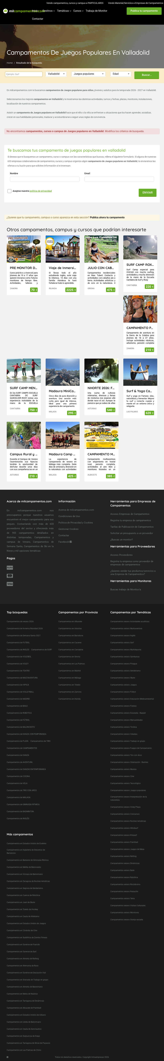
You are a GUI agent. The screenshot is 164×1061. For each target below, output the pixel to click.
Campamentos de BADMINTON (20, 811)
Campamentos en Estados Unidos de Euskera (26, 843)
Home (10, 63)
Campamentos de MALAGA (18, 797)
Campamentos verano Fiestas (123, 706)
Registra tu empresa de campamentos (130, 520)
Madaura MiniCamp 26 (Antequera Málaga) (63, 391)
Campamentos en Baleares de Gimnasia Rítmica (28, 860)
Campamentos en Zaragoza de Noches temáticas (28, 881)
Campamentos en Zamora (69, 692)
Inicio (35, 10)
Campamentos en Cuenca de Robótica (23, 895)
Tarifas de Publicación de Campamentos (132, 526)
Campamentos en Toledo (69, 685)
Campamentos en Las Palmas (71, 664)
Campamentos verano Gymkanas (124, 657)
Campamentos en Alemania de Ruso (22, 966)
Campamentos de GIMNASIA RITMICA (23, 804)
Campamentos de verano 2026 (20, 621)
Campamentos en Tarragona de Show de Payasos (28, 1043)
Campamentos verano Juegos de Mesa (127, 849)
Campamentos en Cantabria (70, 650)
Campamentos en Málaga (69, 678)
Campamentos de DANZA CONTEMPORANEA (26, 734)
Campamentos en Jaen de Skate (21, 902)
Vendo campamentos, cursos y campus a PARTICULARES (74, 3)
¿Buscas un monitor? (121, 539)
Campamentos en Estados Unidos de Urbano (26, 1015)
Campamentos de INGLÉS (18, 818)
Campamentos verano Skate (122, 678)
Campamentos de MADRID (18, 699)
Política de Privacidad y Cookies (75, 522)
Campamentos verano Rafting (123, 856)
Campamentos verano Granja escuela (126, 919)
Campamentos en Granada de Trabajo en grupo (27, 980)
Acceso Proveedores (121, 555)
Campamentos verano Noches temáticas (128, 821)
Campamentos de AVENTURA (20, 762)
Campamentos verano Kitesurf (123, 835)
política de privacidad (41, 191)
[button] (56, 73)
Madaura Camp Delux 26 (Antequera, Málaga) (63, 454)
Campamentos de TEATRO (18, 671)
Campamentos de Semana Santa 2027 (24, 635)
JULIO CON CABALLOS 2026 (101, 268)
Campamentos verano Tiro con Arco (126, 755)
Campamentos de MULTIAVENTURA (22, 678)
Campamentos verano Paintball (124, 842)
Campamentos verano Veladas (123, 734)
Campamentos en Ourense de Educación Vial (26, 973)
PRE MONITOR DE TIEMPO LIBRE (24, 268)
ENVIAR (148, 192)
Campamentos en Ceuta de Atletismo (23, 916)
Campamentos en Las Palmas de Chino (24, 1050)
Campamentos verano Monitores (124, 912)
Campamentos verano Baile (122, 870)
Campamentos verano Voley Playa (125, 807)
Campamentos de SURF (41, 650)
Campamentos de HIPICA (18, 685)
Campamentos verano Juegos (123, 685)
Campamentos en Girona (69, 657)
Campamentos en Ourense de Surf (21, 951)
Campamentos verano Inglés (122, 635)
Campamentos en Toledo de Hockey (22, 909)
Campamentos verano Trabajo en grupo (127, 741)
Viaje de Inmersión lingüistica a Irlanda (63, 268)
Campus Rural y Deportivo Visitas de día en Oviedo (24, 454)
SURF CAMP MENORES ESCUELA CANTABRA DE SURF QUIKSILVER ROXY (24, 388)
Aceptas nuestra (32, 191)
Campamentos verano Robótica (124, 877)
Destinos (48, 10)
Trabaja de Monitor (96, 10)
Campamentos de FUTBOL (18, 642)
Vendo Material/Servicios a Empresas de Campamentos (135, 3)
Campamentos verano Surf (122, 642)
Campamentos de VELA (17, 783)
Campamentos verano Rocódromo (125, 884)
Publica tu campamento (144, 10)
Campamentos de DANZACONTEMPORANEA (26, 769)
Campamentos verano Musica (123, 769)
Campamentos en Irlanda (69, 699)
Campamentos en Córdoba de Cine (22, 930)
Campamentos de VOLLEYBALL (20, 692)
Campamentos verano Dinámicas (124, 863)
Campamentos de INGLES (18, 650)
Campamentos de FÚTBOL (18, 720)
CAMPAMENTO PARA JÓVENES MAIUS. (140, 328)
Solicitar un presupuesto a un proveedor (131, 533)
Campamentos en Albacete (70, 621)
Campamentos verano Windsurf (124, 828)
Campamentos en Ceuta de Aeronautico (24, 1029)
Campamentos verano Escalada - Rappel (128, 713)
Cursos (77, 10)
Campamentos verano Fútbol (123, 692)
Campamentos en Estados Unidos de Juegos (26, 923)
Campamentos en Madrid (69, 671)
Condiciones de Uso (69, 516)
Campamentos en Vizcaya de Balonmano (25, 874)
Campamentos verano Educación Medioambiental (132, 699)
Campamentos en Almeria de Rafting (23, 959)
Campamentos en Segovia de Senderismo (25, 888)
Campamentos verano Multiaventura (126, 628)
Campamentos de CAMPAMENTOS (22, 748)
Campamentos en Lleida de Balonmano (24, 1022)
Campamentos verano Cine (122, 776)
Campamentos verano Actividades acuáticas (129, 621)
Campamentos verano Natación (124, 891)
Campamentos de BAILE (17, 706)
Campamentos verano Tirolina (123, 727)
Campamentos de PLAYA (17, 741)
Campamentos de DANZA (18, 755)
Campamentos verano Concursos (124, 814)
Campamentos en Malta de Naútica (22, 994)
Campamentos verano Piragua (123, 664)
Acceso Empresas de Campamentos (129, 514)
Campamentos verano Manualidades (126, 720)
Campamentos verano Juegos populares (128, 790)
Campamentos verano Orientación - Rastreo (129, 762)
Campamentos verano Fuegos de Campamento (131, 748)
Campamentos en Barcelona (70, 635)
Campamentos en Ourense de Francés (23, 944)
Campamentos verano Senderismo (125, 671)
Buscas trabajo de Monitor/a (125, 589)
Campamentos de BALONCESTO (21, 727)
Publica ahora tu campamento (107, 217)
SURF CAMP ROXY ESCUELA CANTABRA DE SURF (140, 265)
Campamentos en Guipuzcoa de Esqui (23, 1036)
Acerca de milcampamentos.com (76, 509)
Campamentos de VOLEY (18, 664)
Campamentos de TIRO (40, 741)
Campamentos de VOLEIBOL (19, 657)
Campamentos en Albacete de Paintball (24, 1008)
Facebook (65, 541)
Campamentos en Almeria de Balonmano (25, 987)
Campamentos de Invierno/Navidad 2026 (25, 628)
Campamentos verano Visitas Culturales (127, 905)
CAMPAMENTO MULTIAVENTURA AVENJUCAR (101, 454)
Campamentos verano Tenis (122, 898)
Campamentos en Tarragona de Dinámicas (25, 1001)
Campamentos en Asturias (70, 628)
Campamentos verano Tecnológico (125, 783)
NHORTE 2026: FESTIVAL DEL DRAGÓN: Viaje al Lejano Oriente (101, 388)
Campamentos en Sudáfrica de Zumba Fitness (27, 937)
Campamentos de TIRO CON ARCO (22, 790)
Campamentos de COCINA (18, 776)
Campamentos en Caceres (69, 642)
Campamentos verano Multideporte (125, 650)
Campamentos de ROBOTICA (19, 713)
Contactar (37, 18)
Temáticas (63, 10)
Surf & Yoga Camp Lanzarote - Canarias (140, 391)
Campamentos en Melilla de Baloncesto (24, 867)
